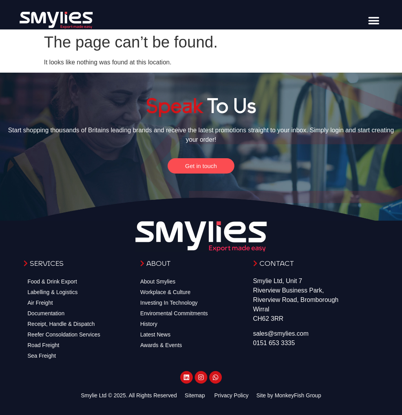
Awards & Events (161, 345)
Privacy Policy (231, 395)
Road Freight (43, 345)
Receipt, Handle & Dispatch (61, 324)
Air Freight (40, 303)
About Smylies (157, 281)
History (148, 324)
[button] (373, 20)
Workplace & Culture (165, 292)
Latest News (155, 334)
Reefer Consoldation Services (63, 334)
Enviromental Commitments (174, 313)
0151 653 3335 (274, 343)
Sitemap (195, 395)
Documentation (45, 313)
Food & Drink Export (52, 281)
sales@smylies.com (281, 333)
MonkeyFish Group (298, 395)
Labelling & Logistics (52, 292)
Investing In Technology (168, 303)
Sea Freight (41, 356)
